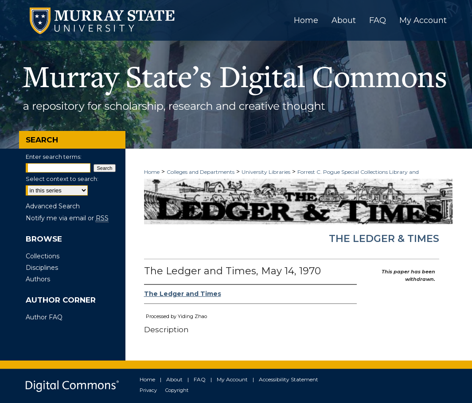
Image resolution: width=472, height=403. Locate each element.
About (174, 379)
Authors (38, 279)
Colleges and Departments (200, 172)
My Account (232, 379)
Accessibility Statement (288, 379)
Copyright (176, 390)
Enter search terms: (54, 156)
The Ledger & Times (384, 239)
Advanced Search (53, 206)
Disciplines (42, 268)
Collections (42, 256)
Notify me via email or (67, 218)
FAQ (200, 379)
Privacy (148, 390)
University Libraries (266, 172)
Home (152, 172)
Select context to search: (62, 178)
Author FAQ (44, 317)
